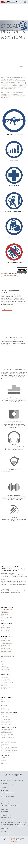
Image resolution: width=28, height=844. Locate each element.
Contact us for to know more (9, 275)
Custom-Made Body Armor (6, 609)
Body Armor (3, 611)
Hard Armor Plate (5, 612)
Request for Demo (7, 309)
